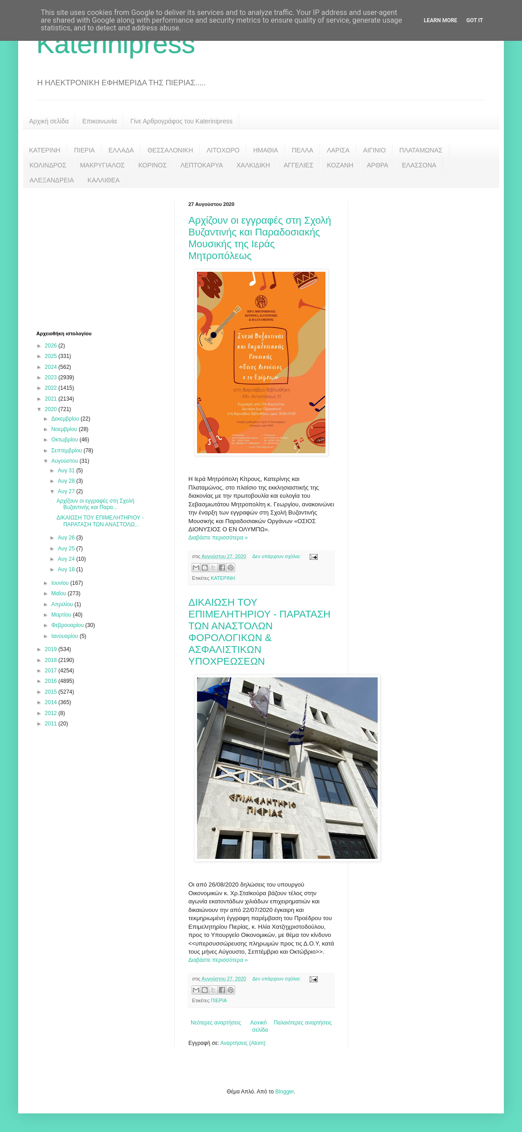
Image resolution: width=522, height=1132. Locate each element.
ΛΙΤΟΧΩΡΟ (223, 150)
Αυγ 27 (67, 491)
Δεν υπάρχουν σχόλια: (277, 556)
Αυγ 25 (67, 548)
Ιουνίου (60, 583)
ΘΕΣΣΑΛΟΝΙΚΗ (170, 150)
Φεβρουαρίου (68, 625)
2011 (52, 723)
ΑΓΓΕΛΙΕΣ (298, 165)
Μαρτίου (62, 615)
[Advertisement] (104, 258)
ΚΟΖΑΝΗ (340, 165)
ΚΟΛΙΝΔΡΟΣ (48, 165)
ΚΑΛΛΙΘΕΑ (104, 180)
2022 (52, 388)
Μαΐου (59, 593)
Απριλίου (62, 604)
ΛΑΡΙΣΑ (338, 150)
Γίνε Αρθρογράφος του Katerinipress (181, 121)
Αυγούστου (65, 461)
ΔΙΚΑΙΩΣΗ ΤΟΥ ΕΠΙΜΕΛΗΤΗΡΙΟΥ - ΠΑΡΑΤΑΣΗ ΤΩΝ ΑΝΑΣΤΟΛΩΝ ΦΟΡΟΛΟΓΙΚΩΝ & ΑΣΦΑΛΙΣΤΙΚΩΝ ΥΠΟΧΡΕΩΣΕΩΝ (259, 632)
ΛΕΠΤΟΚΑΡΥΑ (201, 165)
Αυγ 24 (67, 559)
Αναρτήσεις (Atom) (242, 1043)
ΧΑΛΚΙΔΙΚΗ (253, 165)
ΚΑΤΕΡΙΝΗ (44, 150)
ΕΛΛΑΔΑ (121, 150)
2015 (52, 692)
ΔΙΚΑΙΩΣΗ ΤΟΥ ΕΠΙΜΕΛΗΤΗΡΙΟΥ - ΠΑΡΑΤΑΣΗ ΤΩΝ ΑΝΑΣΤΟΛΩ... (99, 521)
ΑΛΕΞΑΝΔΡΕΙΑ (52, 180)
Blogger (284, 1091)
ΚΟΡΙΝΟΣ (152, 165)
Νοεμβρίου (65, 429)
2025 (52, 356)
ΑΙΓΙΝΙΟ (374, 150)
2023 (52, 377)
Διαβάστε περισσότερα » (218, 537)
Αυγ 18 (67, 569)
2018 (52, 660)
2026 (52, 346)
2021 (52, 399)
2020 (52, 409)
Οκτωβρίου (65, 439)
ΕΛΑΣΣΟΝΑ (419, 165)
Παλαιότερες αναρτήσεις (303, 1022)
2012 (52, 713)
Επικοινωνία (99, 121)
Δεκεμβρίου (66, 419)
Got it (474, 20)
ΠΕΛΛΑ (303, 150)
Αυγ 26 (67, 537)
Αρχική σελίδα (49, 121)
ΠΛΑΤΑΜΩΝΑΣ (421, 150)
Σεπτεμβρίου (67, 450)
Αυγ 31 (67, 470)
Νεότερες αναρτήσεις (216, 1022)
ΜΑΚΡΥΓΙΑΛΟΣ (102, 165)
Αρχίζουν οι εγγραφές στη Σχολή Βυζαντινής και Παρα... (95, 504)
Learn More (441, 20)
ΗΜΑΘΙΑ (265, 150)
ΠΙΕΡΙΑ (84, 150)
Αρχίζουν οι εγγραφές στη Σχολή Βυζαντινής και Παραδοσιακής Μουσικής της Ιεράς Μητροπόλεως (259, 238)
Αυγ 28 (67, 481)
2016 (52, 681)
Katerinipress (115, 44)
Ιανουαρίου (65, 636)
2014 (52, 702)
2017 (52, 670)
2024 (52, 367)
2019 (52, 649)
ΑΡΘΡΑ (377, 165)
